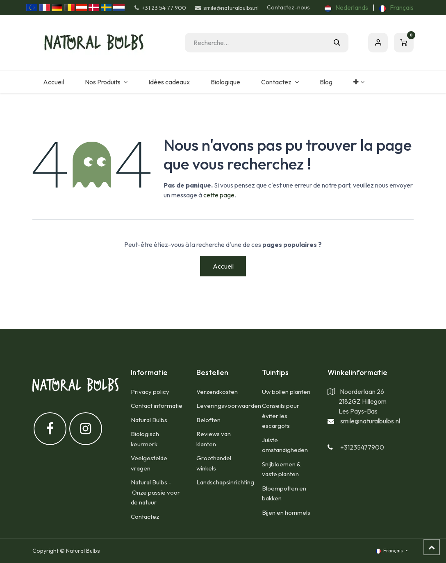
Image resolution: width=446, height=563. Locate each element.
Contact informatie (156, 405)
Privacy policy (150, 392)
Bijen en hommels (286, 512)
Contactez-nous (288, 7)
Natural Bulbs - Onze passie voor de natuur (155, 492)
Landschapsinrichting (225, 482)
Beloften (208, 420)
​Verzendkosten (217, 392)
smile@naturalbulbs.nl (370, 421)
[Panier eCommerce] (404, 42)
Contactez (145, 516)
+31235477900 (362, 447)
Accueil (223, 266)
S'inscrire (378, 42)
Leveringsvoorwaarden (228, 405)
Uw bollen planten (286, 392)
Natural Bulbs (149, 420)
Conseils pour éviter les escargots (280, 416)
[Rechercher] (336, 42)
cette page (218, 195)
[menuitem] (346, 7)
